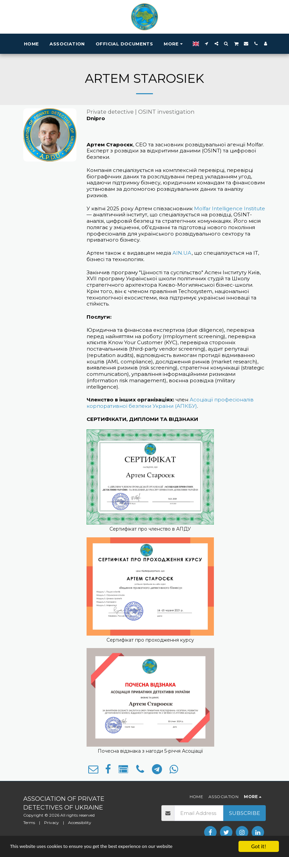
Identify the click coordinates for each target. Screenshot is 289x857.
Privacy (51, 822)
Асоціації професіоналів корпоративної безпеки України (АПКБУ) (170, 402)
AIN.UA (182, 253)
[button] (206, 43)
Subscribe (244, 813)
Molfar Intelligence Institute (229, 208)
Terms (29, 822)
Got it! (258, 846)
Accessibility (79, 822)
